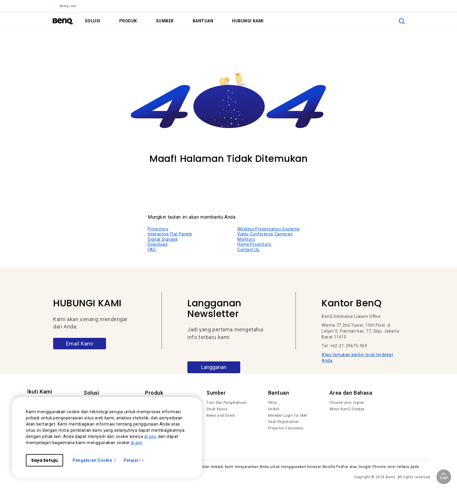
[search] (402, 21)
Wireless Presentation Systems (268, 229)
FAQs (272, 403)
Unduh (274, 409)
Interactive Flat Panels (170, 234)
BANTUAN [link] (203, 21)
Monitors (246, 239)
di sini (150, 436)
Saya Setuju (44, 460)
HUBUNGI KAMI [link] (248, 21)
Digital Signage (163, 239)
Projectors (158, 229)
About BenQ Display (347, 409)
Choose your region (347, 403)
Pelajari (134, 460)
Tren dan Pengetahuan (226, 403)
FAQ (152, 249)
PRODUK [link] (128, 21)
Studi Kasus (217, 409)
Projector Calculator (286, 428)
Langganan (213, 367)
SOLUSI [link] (92, 21)
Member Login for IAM (287, 415)
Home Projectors (254, 244)
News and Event (220, 415)
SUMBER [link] (165, 21)
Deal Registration (283, 422)
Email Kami (79, 343)
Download (157, 244)
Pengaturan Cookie (95, 460)
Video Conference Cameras (265, 234)
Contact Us (249, 249)
